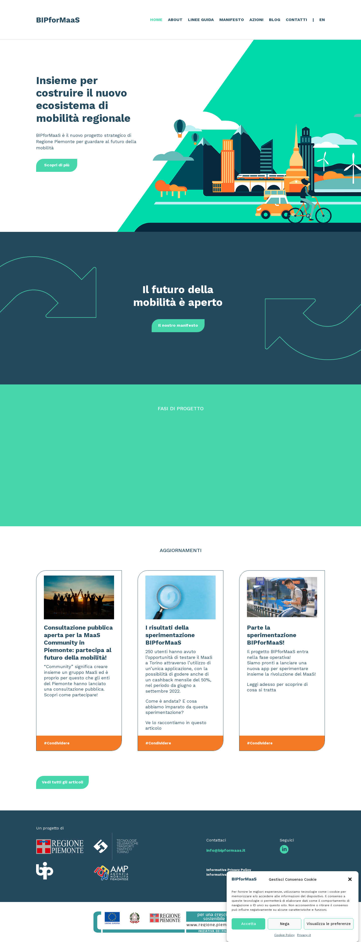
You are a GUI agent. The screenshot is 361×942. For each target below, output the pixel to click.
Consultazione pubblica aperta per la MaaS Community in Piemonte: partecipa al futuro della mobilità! (78, 642)
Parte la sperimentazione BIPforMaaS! (271, 635)
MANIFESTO (231, 19)
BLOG (274, 19)
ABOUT (175, 19)
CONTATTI (296, 19)
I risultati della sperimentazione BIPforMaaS (170, 635)
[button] (350, 896)
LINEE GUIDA (201, 19)
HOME (156, 19)
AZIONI (256, 19)
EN (322, 19)
